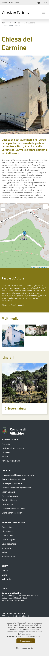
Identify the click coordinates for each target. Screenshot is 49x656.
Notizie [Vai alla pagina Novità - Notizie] (5, 570)
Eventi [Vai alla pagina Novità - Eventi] (4, 574)
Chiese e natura (15, 408)
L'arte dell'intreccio (10, 496)
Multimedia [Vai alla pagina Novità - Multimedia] (6, 579)
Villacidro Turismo (15, 12)
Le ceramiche (7, 504)
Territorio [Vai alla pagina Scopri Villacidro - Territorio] (6, 444)
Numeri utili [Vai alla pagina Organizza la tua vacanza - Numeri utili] (6, 548)
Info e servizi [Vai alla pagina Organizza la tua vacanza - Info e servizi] (7, 531)
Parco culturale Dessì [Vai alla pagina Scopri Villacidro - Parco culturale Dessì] (11, 460)
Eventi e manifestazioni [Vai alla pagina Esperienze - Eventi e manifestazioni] (12, 512)
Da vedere (30, 22)
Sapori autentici (8, 491)
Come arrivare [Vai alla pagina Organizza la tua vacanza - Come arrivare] (8, 527)
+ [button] (3, 205)
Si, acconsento (26, 640)
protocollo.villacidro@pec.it (18, 616)
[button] (45, 3)
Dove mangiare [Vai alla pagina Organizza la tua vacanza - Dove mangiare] (8, 539)
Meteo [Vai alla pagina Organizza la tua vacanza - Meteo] (4, 552)
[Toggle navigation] (43, 12)
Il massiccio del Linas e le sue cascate (18, 475)
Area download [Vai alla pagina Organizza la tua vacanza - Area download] (8, 556)
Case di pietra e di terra (12, 483)
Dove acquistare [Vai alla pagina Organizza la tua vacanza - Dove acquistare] (9, 543)
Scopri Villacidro (16, 22)
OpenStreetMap (43, 267)
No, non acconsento (24, 647)
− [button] (3, 209)
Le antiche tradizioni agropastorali (16, 487)
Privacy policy (25, 634)
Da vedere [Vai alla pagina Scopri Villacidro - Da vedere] (6, 452)
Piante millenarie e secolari (13, 479)
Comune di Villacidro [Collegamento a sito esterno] (10, 3)
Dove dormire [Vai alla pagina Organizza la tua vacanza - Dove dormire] (7, 535)
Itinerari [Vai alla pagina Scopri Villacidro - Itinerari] (5, 456)
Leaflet (33, 267)
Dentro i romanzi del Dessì (13, 508)
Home (4, 22)
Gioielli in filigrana (9, 500)
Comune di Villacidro (18, 431)
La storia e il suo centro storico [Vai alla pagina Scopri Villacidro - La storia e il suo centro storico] (15, 448)
